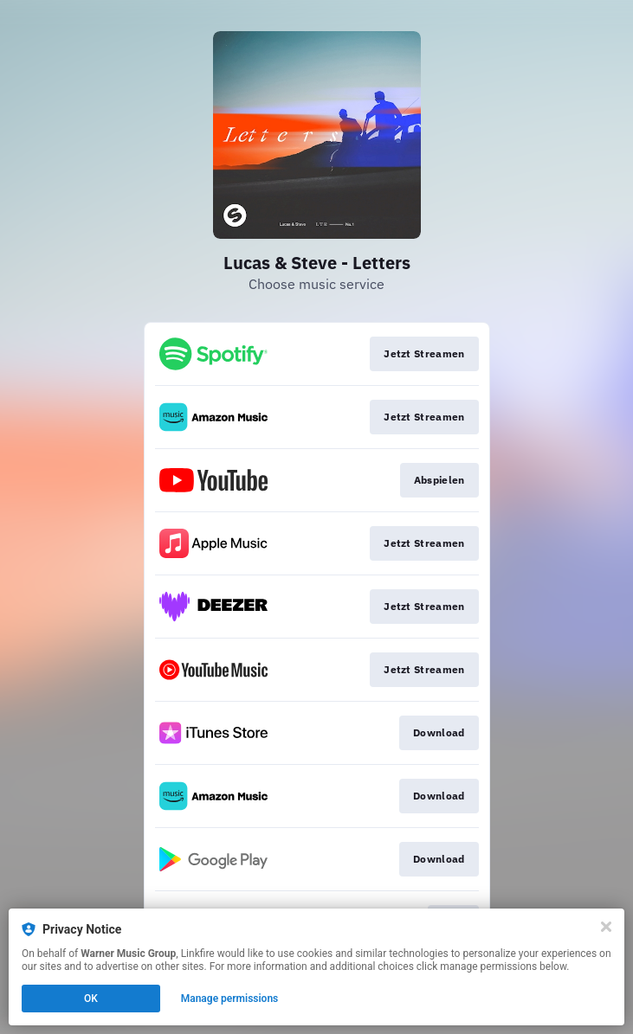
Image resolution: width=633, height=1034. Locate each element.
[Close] (606, 927)
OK (91, 998)
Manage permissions (230, 998)
